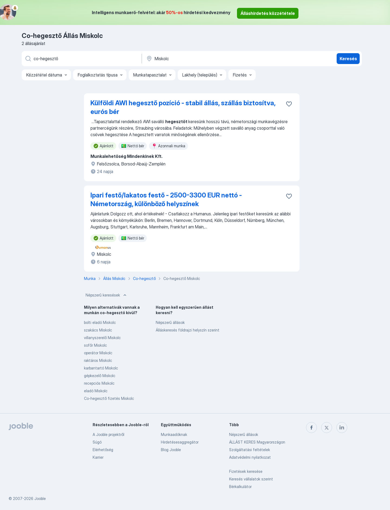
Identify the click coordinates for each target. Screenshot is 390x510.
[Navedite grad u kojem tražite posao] (202, 58)
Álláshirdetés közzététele (267, 13)
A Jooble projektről (108, 434)
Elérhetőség (103, 449)
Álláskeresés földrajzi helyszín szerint (187, 330)
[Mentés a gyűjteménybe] (289, 104)
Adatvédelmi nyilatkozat (250, 457)
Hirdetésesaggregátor (180, 442)
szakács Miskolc (98, 330)
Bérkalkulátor (240, 486)
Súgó (97, 442)
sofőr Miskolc (95, 345)
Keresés (348, 58)
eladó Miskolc (96, 390)
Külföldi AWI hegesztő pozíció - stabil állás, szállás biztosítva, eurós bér (182, 107)
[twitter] (326, 427)
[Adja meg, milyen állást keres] (81, 58)
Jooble (40, 498)
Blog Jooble (171, 449)
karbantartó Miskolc (101, 368)
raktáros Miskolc (98, 360)
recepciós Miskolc (99, 383)
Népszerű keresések (107, 295)
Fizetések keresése (245, 471)
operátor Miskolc (98, 352)
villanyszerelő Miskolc (102, 337)
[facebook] (311, 427)
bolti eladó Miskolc (100, 322)
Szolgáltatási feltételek (249, 449)
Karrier (98, 457)
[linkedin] (341, 427)
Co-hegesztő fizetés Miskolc (109, 398)
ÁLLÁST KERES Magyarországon (257, 442)
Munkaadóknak (174, 434)
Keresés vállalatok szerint (251, 479)
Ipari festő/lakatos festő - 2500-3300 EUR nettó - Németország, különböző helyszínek (166, 199)
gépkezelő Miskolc (99, 375)
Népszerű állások (170, 322)
